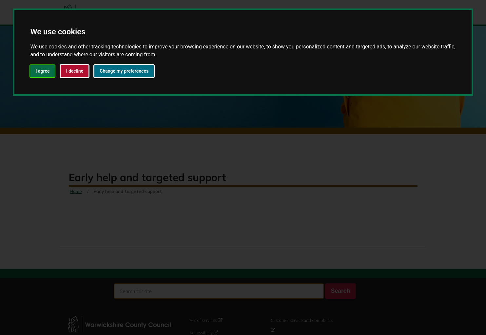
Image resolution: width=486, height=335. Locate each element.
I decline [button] (74, 71)
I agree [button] (42, 71)
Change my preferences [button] (124, 71)
